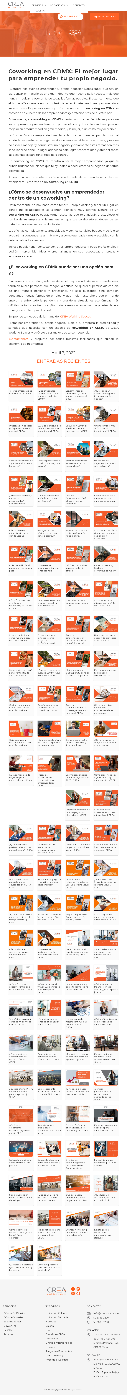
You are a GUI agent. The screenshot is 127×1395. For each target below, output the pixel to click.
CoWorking (10, 1325)
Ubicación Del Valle (57, 1317)
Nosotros (51, 1321)
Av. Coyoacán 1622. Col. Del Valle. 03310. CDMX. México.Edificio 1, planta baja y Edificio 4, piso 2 (106, 1368)
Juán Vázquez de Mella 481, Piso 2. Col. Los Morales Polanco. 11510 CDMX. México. (106, 1341)
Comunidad (52, 1338)
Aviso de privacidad (57, 1359)
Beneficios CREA (55, 1334)
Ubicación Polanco (57, 1313)
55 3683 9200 (72, 16)
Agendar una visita (104, 16)
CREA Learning (54, 1355)
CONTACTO (79, 5)
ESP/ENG (40, 11)
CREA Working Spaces (75, 316)
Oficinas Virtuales (13, 1317)
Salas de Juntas (12, 1321)
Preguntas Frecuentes (59, 1351)
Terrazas (8, 1334)
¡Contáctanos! (18, 339)
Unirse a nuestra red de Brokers (59, 1344)
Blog (48, 1330)
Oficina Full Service (15, 1313)
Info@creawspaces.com (107, 1313)
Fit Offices (9, 1330)
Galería (50, 1325)
